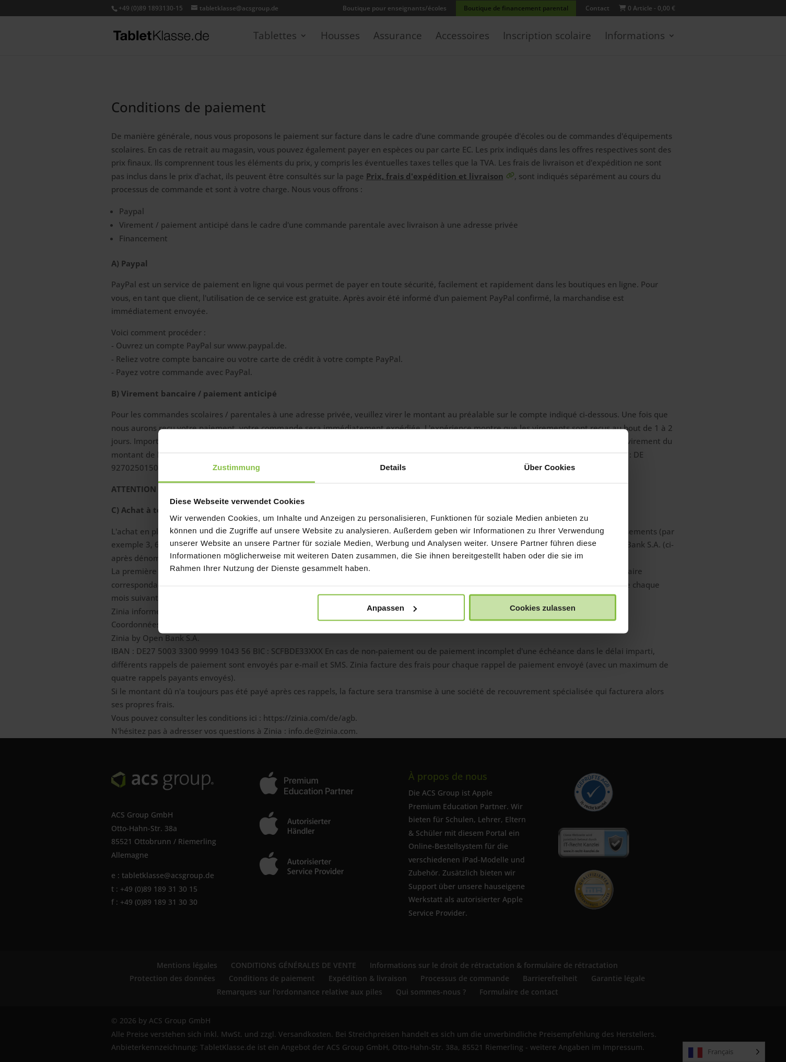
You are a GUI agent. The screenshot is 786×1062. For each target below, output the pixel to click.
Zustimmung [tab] (236, 466)
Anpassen (392, 607)
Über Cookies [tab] (550, 466)
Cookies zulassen (543, 607)
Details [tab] (393, 466)
